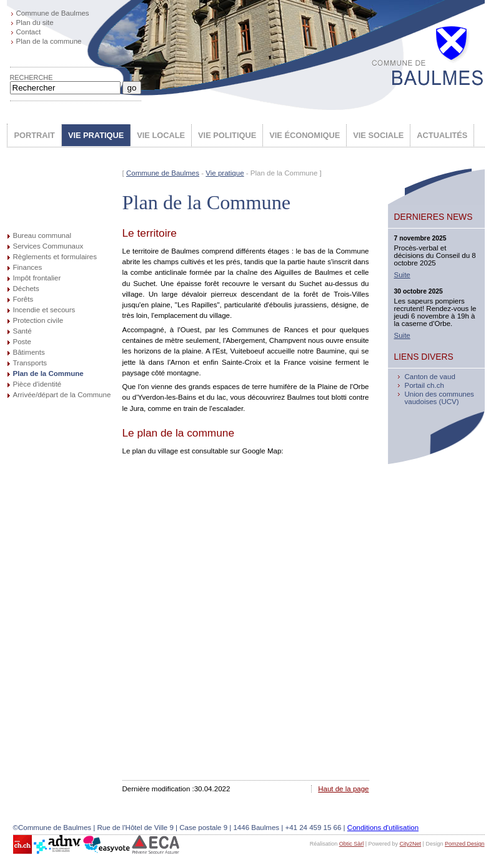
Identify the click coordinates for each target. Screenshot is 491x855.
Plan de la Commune (48, 373)
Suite (402, 275)
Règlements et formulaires (55, 256)
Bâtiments (29, 352)
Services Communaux (48, 246)
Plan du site (35, 22)
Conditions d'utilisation (383, 827)
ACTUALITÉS (442, 135)
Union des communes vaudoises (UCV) (439, 397)
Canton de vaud (430, 376)
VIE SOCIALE (378, 135)
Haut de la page (343, 789)
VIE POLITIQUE (227, 135)
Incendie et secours (44, 310)
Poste (22, 341)
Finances (27, 267)
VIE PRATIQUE (96, 135)
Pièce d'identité (37, 384)
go (132, 87)
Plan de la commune (49, 41)
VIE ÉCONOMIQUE (304, 135)
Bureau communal (42, 235)
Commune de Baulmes (52, 13)
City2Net (411, 844)
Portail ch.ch (424, 385)
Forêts (23, 299)
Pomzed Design (465, 844)
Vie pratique (225, 173)
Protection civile (38, 320)
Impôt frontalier (37, 278)
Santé (22, 331)
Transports (30, 363)
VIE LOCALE (161, 135)
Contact (28, 32)
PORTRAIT (34, 135)
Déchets (26, 288)
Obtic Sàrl (351, 844)
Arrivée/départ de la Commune (62, 394)
